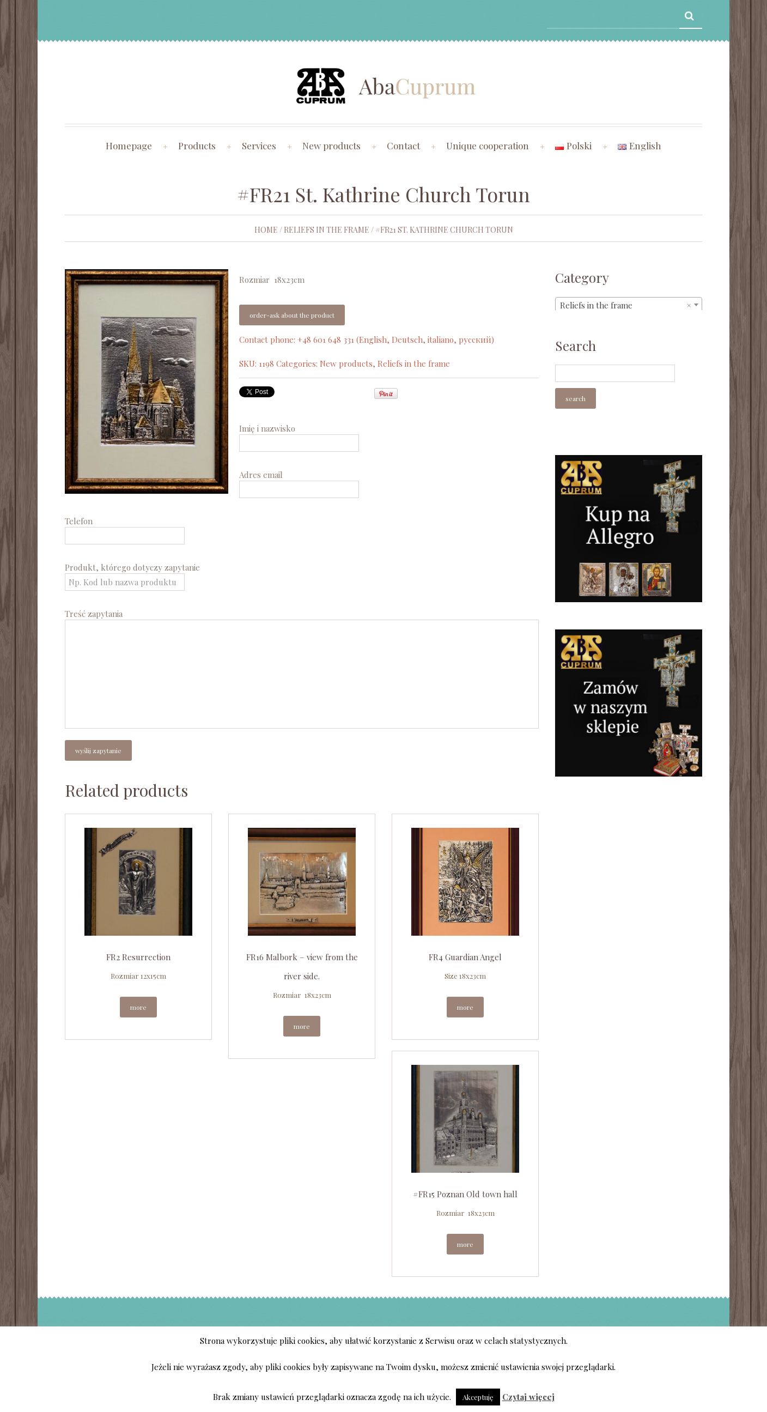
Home (266, 230)
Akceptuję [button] (478, 1397)
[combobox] (628, 304)
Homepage (129, 145)
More (138, 1007)
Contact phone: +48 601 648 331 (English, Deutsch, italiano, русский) (366, 339)
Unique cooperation (487, 145)
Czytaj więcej (528, 1396)
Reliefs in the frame (326, 230)
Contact (403, 145)
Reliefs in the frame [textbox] (625, 305)
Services (259, 145)
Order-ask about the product (291, 315)
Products (197, 145)
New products (331, 145)
